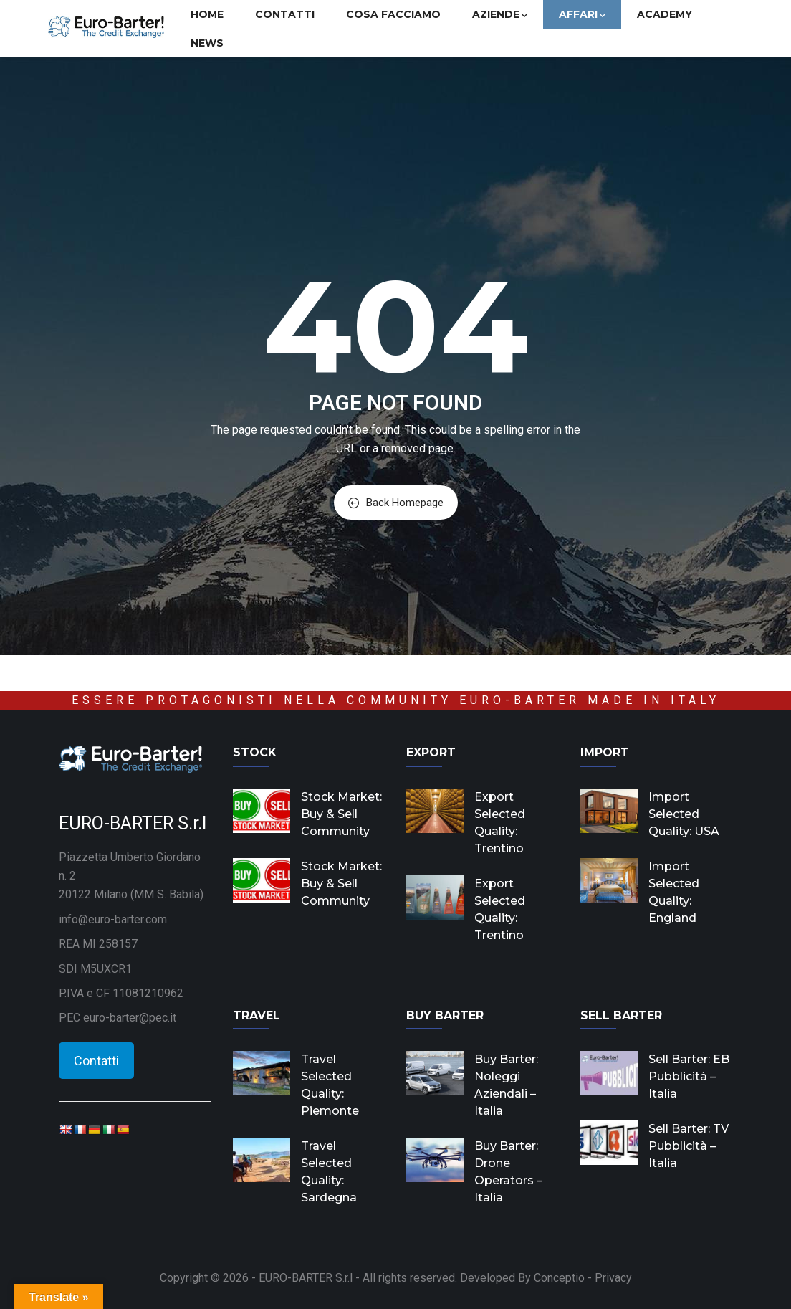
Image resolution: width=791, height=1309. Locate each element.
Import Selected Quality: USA (683, 814)
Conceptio (559, 1278)
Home (207, 14)
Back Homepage (396, 502)
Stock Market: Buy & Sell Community (341, 814)
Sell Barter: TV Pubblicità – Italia (688, 1146)
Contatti (285, 14)
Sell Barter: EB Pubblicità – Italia (688, 1076)
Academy (664, 14)
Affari (582, 14)
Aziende (499, 14)
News (207, 43)
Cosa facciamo (393, 14)
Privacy (613, 1278)
